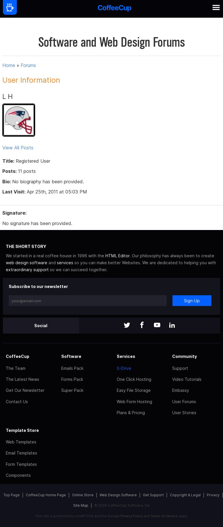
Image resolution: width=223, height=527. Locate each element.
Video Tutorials (187, 379)
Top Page (11, 495)
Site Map (80, 505)
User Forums (184, 401)
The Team (16, 368)
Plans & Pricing (131, 412)
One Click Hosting (134, 379)
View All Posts (17, 148)
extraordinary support (27, 269)
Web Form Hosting (134, 401)
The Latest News (22, 379)
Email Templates (21, 452)
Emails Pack (72, 368)
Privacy (213, 495)
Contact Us (17, 401)
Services (126, 356)
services (65, 262)
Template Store (22, 430)
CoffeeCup (17, 356)
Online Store (82, 495)
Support (180, 368)
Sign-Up (192, 300)
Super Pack (72, 390)
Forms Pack (72, 379)
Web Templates (21, 441)
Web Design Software (118, 495)
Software (71, 356)
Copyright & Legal (185, 495)
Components (18, 475)
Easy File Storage (134, 390)
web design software (26, 262)
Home (8, 65)
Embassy (180, 390)
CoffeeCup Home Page (46, 495)
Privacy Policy (132, 516)
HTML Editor (117, 255)
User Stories (184, 412)
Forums (28, 65)
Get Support (153, 495)
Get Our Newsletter (25, 390)
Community (184, 356)
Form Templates (21, 464)
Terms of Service (164, 516)
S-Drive (124, 368)
